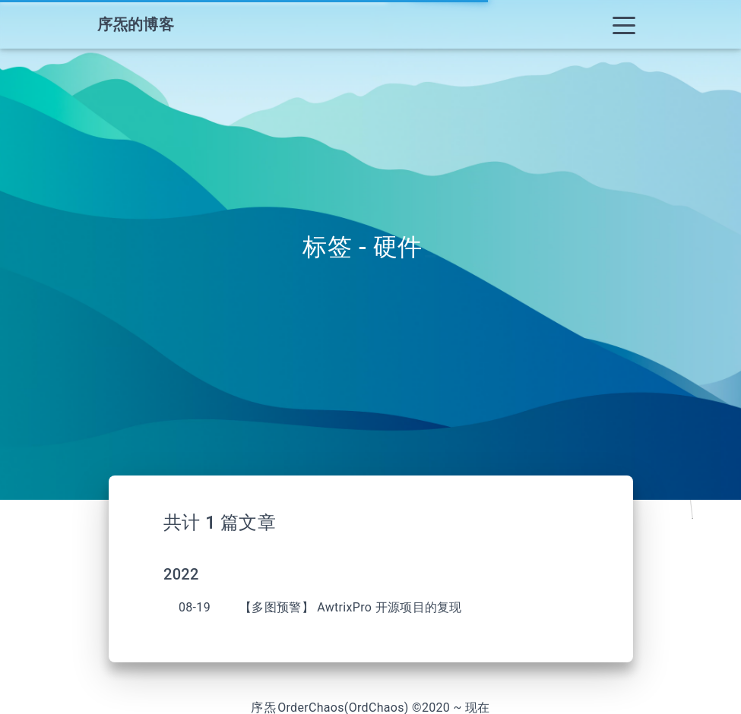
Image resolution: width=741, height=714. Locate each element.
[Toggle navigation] (623, 24)
